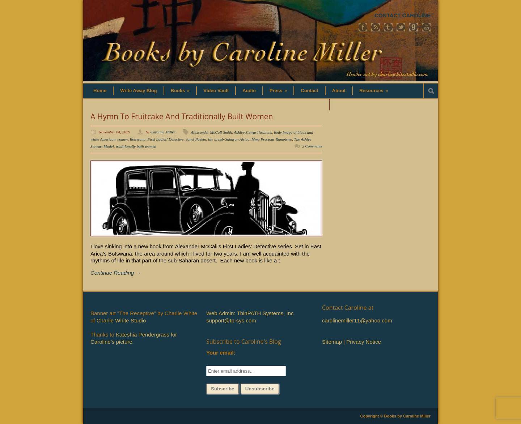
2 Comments (312, 146)
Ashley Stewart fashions (253, 132)
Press (278, 90)
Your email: (221, 353)
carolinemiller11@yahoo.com (357, 320)
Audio (249, 90)
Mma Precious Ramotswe (271, 139)
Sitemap (332, 342)
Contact (309, 90)
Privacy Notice (363, 342)
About (339, 90)
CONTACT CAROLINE (402, 15)
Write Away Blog (138, 90)
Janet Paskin (196, 139)
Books (180, 90)
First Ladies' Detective (165, 139)
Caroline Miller (163, 132)
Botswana (137, 139)
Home (99, 90)
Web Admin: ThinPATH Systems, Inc (249, 313)
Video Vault (216, 90)
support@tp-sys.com (231, 320)
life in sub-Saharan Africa (228, 139)
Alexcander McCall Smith (211, 132)
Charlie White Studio (121, 320)
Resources (373, 90)
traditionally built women (136, 146)
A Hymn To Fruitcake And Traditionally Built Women (181, 116)
